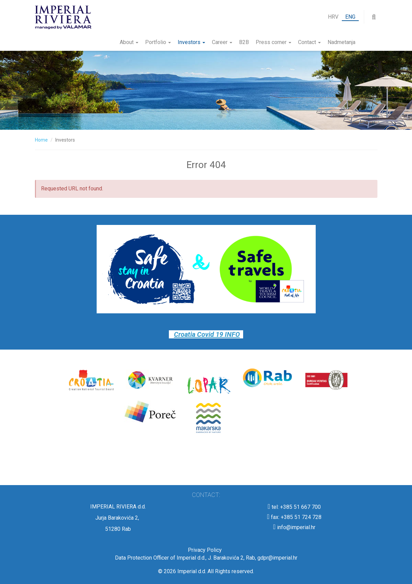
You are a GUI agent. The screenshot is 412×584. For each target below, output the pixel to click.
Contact (309, 42)
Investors (191, 42)
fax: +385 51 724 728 (294, 517)
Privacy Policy (206, 550)
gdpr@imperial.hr (277, 558)
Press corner (273, 42)
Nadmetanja (341, 42)
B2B (244, 42)
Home (41, 140)
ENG (350, 17)
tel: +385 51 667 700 (294, 507)
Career (222, 42)
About (129, 42)
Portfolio (158, 42)
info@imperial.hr (294, 527)
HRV (333, 17)
